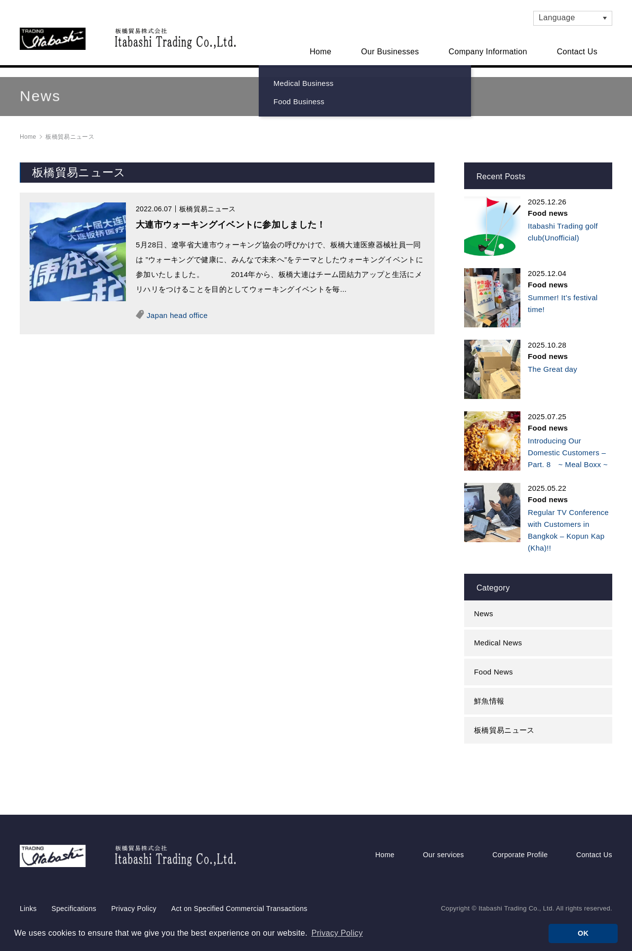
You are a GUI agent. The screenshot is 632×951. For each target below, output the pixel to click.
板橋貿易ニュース (504, 720)
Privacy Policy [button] (337, 933)
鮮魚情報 (489, 691)
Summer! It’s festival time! (562, 294)
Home (320, 51)
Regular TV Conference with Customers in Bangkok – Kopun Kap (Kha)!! (568, 521)
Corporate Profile (518, 836)
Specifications (73, 888)
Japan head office (177, 306)
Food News (493, 662)
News (483, 604)
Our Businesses (390, 51)
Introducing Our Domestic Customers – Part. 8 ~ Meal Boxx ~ (568, 443)
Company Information (488, 51)
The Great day (552, 360)
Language (557, 17)
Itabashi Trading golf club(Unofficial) (563, 222)
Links (28, 888)
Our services (442, 836)
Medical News (498, 633)
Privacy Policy (134, 888)
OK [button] (583, 933)
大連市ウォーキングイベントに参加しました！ (231, 215)
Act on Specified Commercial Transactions (239, 888)
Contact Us (577, 51)
